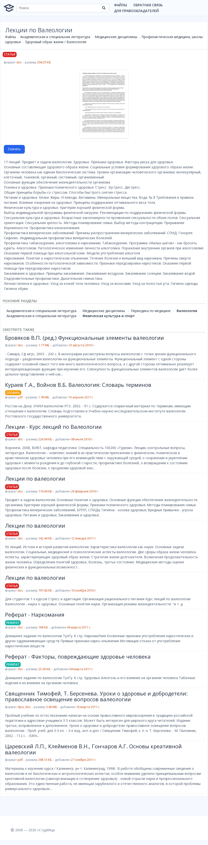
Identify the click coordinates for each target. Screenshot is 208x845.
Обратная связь (148, 5)
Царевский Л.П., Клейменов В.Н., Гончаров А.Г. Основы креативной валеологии (93, 749)
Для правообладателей (136, 10)
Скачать (14, 149)
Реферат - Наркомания (34, 614)
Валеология (187, 310)
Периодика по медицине (151, 310)
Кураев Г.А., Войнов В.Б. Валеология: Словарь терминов (78, 384)
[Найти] (104, 8)
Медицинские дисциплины (116, 36)
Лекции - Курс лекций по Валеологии (53, 426)
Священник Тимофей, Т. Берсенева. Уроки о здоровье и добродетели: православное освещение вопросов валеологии (96, 696)
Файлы (120, 5)
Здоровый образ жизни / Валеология (55, 42)
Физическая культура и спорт (108, 315)
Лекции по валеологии (35, 478)
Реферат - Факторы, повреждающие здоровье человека (78, 656)
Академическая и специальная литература (55, 36)
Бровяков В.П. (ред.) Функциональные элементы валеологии (84, 337)
